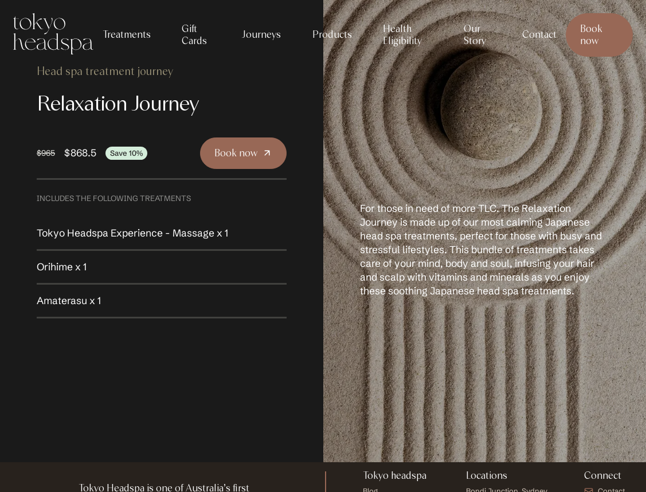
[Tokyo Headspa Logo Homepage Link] (53, 35)
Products (332, 34)
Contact (539, 34)
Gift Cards (194, 34)
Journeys (261, 34)
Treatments (127, 34)
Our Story (475, 34)
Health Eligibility (402, 34)
